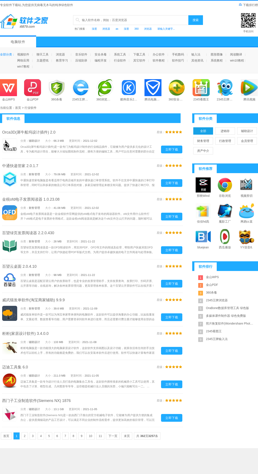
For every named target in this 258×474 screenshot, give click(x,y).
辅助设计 (247, 131)
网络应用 (23, 60)
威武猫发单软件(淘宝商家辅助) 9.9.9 (33, 300)
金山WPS (212, 277)
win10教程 (237, 60)
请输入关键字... (166, 28)
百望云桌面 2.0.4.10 (19, 266)
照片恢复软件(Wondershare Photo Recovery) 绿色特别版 (230, 323)
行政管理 (225, 141)
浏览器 (106, 28)
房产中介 (203, 150)
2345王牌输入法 (217, 339)
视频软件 (23, 54)
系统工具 (120, 54)
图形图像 (217, 54)
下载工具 (139, 54)
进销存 (225, 131)
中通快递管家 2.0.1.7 (20, 166)
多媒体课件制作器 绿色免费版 (226, 315)
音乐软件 (81, 54)
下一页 (112, 436)
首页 (18, 107)
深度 (94, 28)
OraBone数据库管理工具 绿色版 (227, 308)
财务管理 (203, 141)
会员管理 (247, 141)
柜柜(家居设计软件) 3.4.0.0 (25, 333)
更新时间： (76, 140)
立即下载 (171, 149)
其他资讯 (197, 60)
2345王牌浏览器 (217, 300)
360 (136, 28)
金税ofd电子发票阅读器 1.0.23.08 (31, 199)
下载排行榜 (248, 5)
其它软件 (139, 60)
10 (90, 436)
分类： (24, 140)
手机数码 (178, 54)
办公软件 (159, 54)
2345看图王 (214, 331)
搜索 (196, 20)
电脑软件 (18, 42)
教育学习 (62, 60)
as (117, 28)
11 (100, 436)
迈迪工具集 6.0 (15, 367)
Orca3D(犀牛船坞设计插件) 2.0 (28, 132)
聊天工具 (43, 54)
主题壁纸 (43, 60)
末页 (127, 436)
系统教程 (217, 60)
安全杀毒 (101, 54)
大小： (49, 140)
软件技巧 (178, 60)
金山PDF (212, 284)
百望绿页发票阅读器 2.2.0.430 (28, 233)
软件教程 (159, 60)
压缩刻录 (81, 60)
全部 (203, 131)
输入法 (195, 54)
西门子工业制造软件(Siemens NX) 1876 (36, 401)
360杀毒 (211, 292)
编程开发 (101, 60)
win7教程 (23, 66)
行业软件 (120, 60)
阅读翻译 (236, 54)
